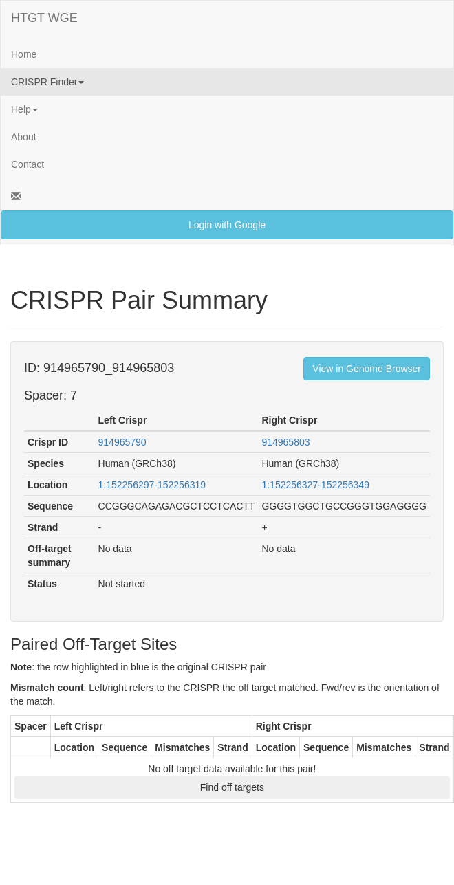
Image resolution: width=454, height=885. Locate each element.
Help (24, 109)
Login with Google (227, 224)
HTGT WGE (44, 18)
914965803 (285, 442)
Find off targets (232, 787)
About (23, 136)
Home (23, 54)
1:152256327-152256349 (315, 484)
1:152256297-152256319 (152, 484)
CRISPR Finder (47, 81)
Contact (27, 164)
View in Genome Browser (366, 368)
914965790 (122, 442)
